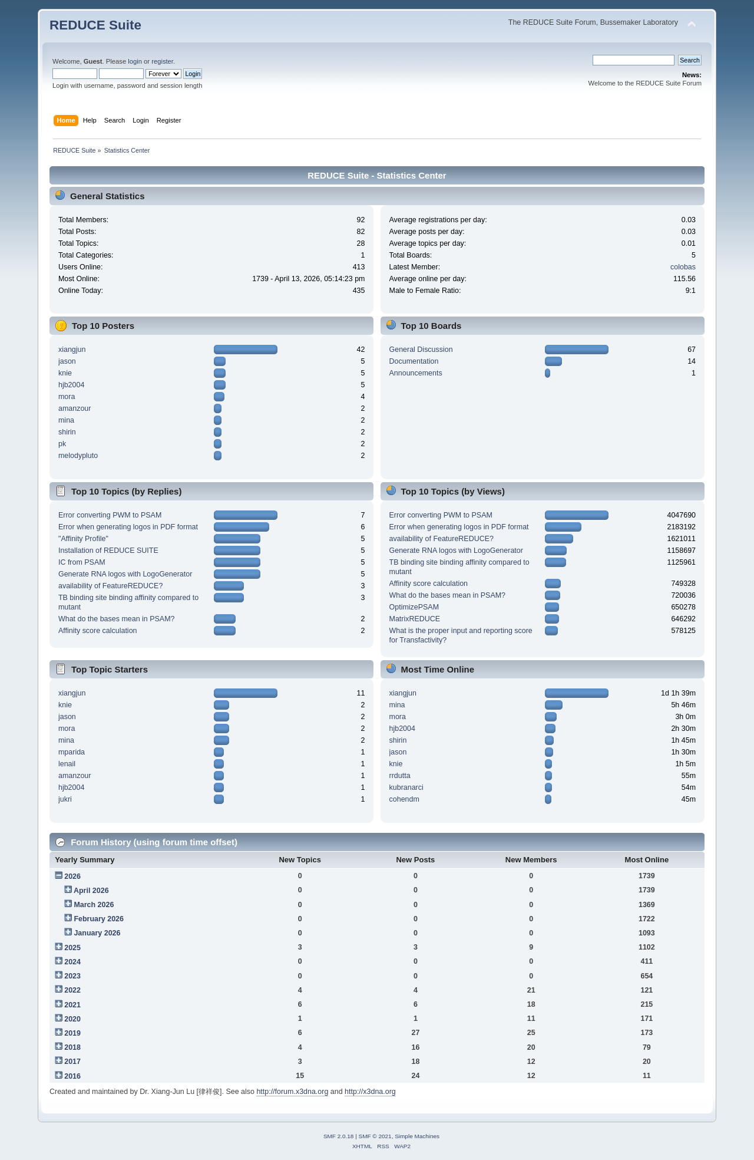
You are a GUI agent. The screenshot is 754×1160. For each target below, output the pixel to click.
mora (66, 397)
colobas (683, 267)
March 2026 (94, 905)
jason (67, 361)
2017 (72, 1061)
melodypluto (78, 456)
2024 (72, 962)
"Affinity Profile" (83, 539)
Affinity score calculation (97, 631)
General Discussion (421, 349)
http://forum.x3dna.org (292, 1092)
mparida (71, 752)
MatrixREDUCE (415, 619)
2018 (72, 1047)
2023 (72, 976)
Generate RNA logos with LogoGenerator (125, 574)
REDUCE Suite (95, 25)
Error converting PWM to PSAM (109, 515)
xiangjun (71, 349)
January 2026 (97, 933)
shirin (67, 432)
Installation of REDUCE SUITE (108, 550)
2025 (72, 948)
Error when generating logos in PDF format (128, 527)
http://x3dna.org (370, 1092)
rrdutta (400, 776)
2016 (72, 1076)
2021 (72, 1005)
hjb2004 (71, 385)
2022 (72, 990)
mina (66, 420)
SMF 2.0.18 (338, 1136)
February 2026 (99, 919)
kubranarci (406, 787)
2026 (72, 876)
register (162, 61)
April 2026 (91, 891)
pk (62, 444)
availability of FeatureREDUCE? (110, 586)
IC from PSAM (81, 562)
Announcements (415, 373)
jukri (65, 799)
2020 (72, 1019)
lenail (66, 764)
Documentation (414, 361)
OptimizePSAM (414, 607)
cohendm (404, 799)
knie (65, 373)
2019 (72, 1033)
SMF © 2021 (375, 1136)
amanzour (74, 408)
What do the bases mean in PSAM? (116, 619)
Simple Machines (417, 1136)
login (135, 61)
